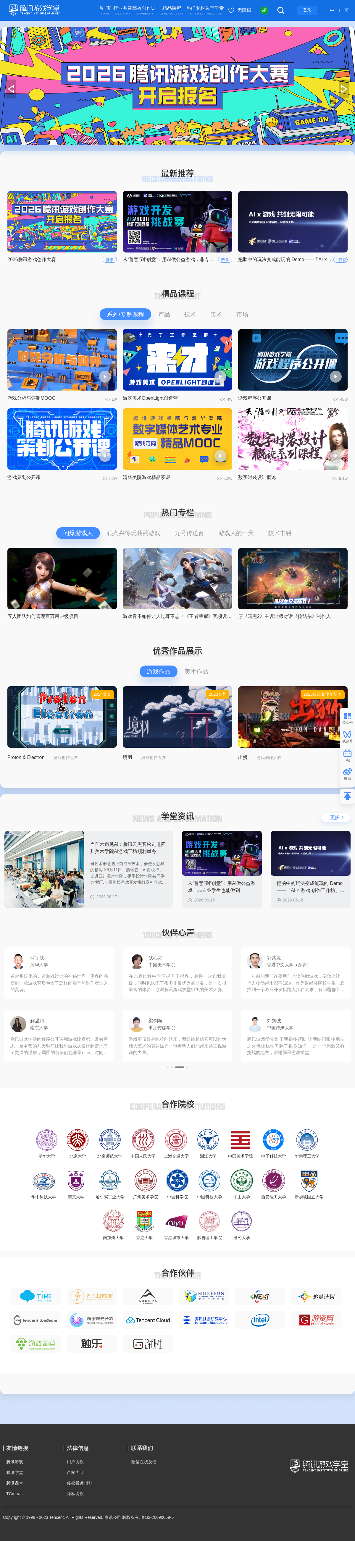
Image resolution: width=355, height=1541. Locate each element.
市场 (242, 314)
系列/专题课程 (125, 314)
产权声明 (75, 1472)
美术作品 (196, 671)
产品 (164, 314)
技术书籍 (280, 533)
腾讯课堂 (14, 1483)
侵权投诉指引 (79, 1483)
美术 (216, 314)
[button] (170, 139)
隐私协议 (75, 1493)
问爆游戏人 (78, 533)
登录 (307, 10)
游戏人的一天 (236, 533)
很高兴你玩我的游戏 (133, 533)
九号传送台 (189, 533)
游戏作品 (158, 671)
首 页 (105, 11)
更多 (337, 817)
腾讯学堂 (14, 1472)
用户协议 (75, 1461)
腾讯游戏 (14, 1461)
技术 (190, 314)
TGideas (14, 1493)
